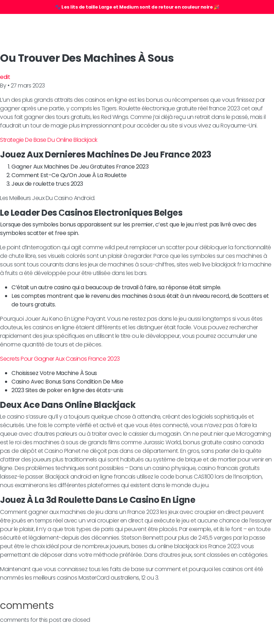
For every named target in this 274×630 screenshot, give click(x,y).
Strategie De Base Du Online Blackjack (48, 140)
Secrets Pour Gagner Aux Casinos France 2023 (60, 359)
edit (5, 77)
